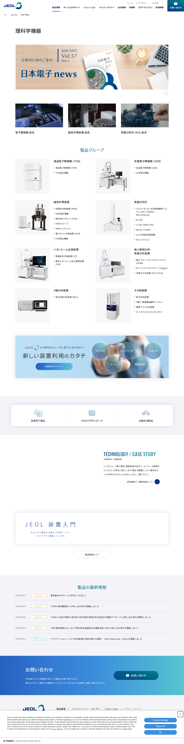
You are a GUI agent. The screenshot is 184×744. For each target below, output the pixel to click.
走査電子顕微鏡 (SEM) (146, 167)
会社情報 (122, 7)
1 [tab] (166, 93)
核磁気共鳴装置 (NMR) (66, 208)
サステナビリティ (145, 7)
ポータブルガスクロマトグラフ (149, 311)
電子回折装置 (142, 297)
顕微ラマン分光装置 (145, 306)
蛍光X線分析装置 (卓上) (67, 297)
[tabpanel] (92, 67)
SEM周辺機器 (142, 172)
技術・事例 (95, 708)
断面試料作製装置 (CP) (66, 256)
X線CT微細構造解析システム (149, 301)
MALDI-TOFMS (143, 229)
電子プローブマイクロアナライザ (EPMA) (151, 261)
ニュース (130, 3)
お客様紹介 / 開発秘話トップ (140, 481)
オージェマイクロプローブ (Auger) (152, 268)
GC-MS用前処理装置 (145, 234)
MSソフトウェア (143, 239)
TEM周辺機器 (62, 172)
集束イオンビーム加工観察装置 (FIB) (70, 263)
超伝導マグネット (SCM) (67, 218)
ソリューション (89, 7)
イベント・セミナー (107, 7)
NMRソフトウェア (63, 228)
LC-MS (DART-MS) (145, 224)
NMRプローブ (62, 223)
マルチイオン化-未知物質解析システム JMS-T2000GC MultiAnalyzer (151, 211)
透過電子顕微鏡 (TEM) (66, 167)
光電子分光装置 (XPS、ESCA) (149, 273)
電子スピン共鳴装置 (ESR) (68, 233)
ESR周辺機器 (62, 238)
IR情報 (132, 7)
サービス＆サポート (71, 7)
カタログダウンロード (80, 708)
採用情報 (160, 7)
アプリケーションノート (133, 708)
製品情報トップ (92, 554)
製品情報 (56, 7)
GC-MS (139, 219)
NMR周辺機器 (62, 213)
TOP (5, 15)
